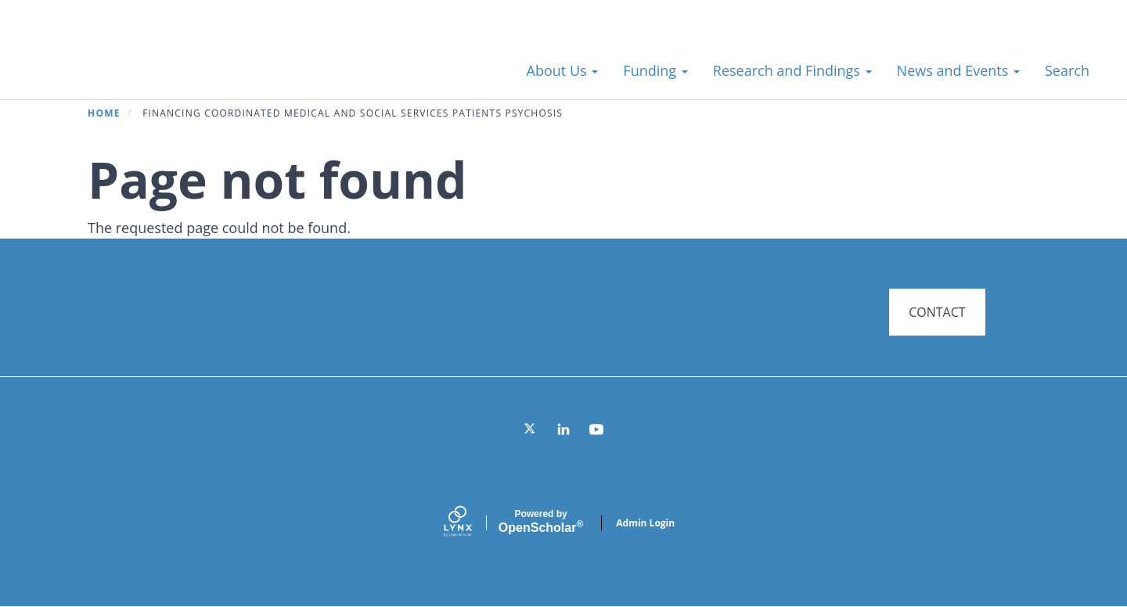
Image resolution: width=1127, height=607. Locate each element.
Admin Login (645, 523)
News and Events (958, 70)
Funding (655, 70)
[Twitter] (531, 429)
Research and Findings (792, 70)
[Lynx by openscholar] (471, 523)
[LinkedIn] (563, 429)
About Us (563, 70)
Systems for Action (152, 62)
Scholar (541, 521)
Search (1067, 70)
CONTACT (937, 312)
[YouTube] (596, 429)
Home (104, 113)
